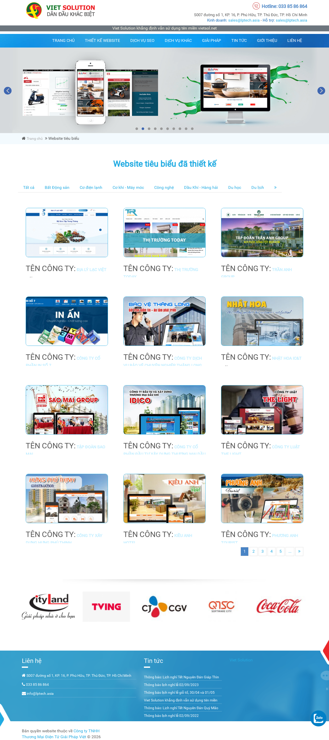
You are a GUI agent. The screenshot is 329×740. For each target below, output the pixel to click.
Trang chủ (63, 40)
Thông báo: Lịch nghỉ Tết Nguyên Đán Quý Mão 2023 (181, 711)
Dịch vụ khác (178, 40)
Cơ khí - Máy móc (128, 187)
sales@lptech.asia (244, 20)
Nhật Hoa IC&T (286, 358)
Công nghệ (164, 187)
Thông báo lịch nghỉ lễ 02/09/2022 (171, 716)
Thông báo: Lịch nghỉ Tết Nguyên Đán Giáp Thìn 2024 (181, 680)
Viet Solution (241, 660)
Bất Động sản (57, 187)
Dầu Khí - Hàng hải (201, 187)
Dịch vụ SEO (142, 40)
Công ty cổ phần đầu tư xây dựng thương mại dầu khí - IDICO (164, 453)
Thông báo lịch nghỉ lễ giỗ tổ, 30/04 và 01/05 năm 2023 (179, 695)
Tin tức (239, 40)
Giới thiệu (267, 40)
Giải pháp (211, 40)
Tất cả (28, 187)
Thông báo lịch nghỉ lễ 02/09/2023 (171, 685)
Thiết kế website (102, 40)
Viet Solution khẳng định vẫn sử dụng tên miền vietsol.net (164, 28)
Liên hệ (294, 40)
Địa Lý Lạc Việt (91, 269)
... (289, 551)
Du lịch (257, 187)
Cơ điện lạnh (91, 187)
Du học (234, 187)
